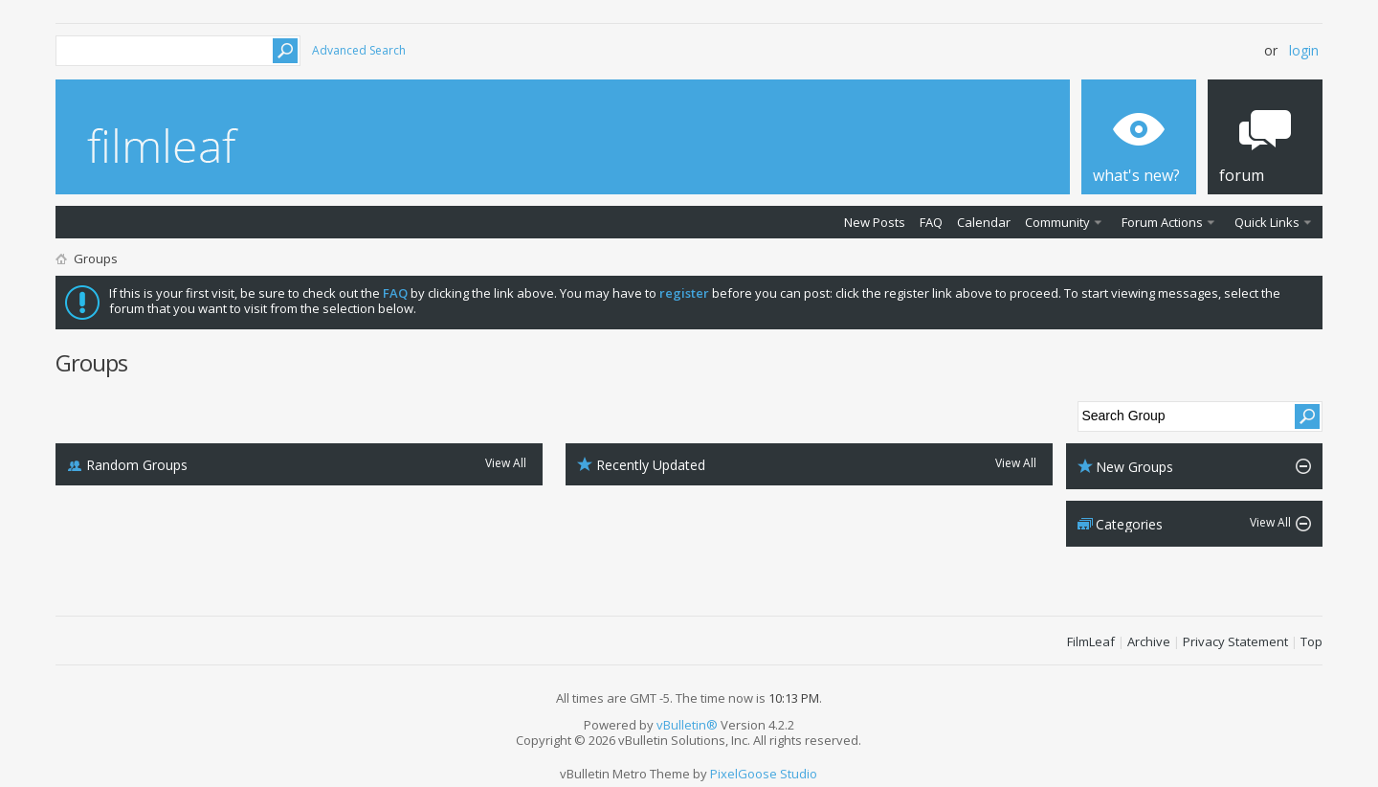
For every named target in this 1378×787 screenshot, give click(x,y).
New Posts (874, 222)
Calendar (984, 222)
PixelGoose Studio (763, 773)
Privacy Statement (1235, 641)
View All (505, 464)
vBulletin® (687, 724)
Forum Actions (1162, 222)
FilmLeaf (1091, 641)
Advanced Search (359, 50)
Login (1304, 50)
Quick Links (1267, 222)
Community (1057, 222)
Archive (1148, 641)
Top (1311, 641)
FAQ (931, 222)
